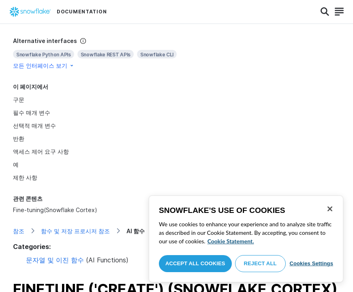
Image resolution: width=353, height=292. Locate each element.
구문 (18, 99)
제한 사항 (25, 177)
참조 (18, 231)
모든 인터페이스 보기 (44, 65)
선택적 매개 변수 (34, 125)
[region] (246, 238)
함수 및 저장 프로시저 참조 (75, 231)
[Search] (325, 12)
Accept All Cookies (195, 263)
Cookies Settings (311, 263)
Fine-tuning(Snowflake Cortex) (55, 209)
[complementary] (176, 53)
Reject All (260, 263)
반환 (18, 138)
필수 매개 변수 (31, 112)
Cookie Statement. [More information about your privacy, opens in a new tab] (231, 241)
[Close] (330, 209)
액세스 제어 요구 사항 (41, 151)
